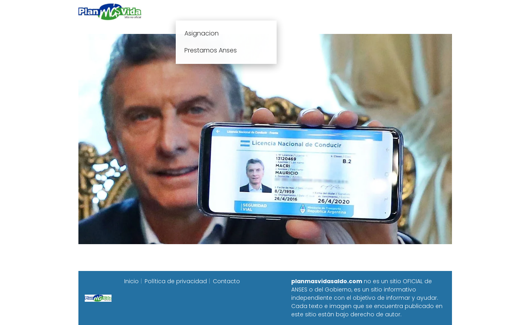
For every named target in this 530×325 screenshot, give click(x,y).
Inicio (178, 11)
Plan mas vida (218, 11)
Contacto (226, 281)
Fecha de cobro (313, 11)
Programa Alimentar (421, 11)
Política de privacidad (176, 281)
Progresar (364, 11)
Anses (261, 11)
